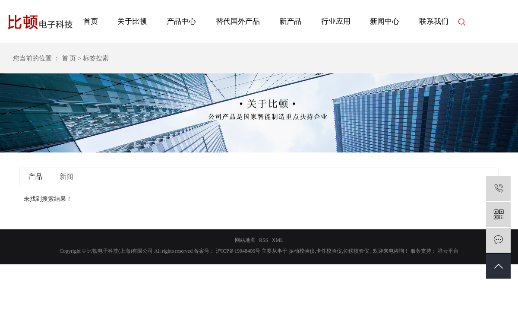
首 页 (69, 58)
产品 (35, 176)
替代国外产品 (238, 21)
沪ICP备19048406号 (238, 251)
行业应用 (336, 21)
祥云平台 (447, 251)
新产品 (290, 21)
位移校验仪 (356, 251)
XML (278, 240)
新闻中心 (384, 21)
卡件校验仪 (329, 251)
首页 (90, 21)
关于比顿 (132, 21)
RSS (263, 240)
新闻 (66, 176)
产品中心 (181, 21)
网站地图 (245, 240)
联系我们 (434, 21)
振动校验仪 (302, 251)
